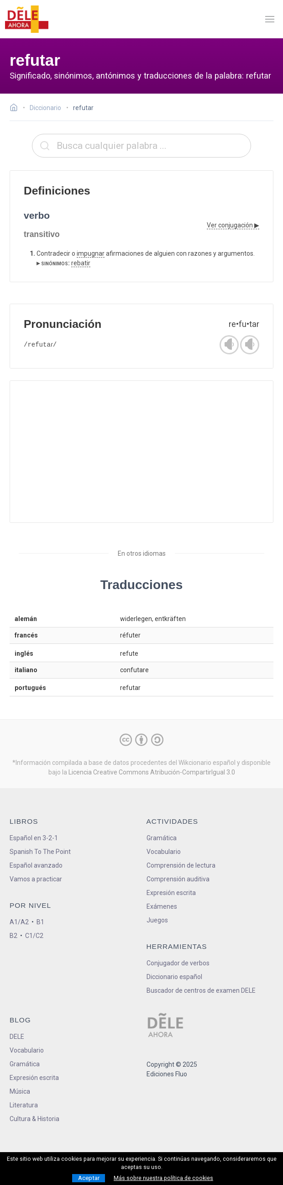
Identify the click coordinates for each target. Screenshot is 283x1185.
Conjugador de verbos (178, 963)
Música (20, 1091)
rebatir (80, 263)
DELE (17, 1036)
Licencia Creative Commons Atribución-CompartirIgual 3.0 (151, 772)
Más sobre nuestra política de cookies (163, 1178)
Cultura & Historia (34, 1118)
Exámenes (162, 906)
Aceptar (89, 1177)
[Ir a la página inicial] (16, 108)
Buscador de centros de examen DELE (201, 990)
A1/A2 (19, 922)
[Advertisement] (141, 452)
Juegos (157, 920)
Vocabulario (164, 851)
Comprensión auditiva (178, 879)
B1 (40, 922)
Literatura (24, 1105)
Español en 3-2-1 (34, 838)
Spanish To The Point (40, 851)
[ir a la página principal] (26, 19)
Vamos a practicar (36, 879)
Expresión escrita (171, 892)
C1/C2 (34, 935)
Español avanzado (36, 865)
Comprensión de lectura (181, 865)
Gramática (162, 838)
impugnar (91, 253)
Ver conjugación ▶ (233, 225)
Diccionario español (174, 976)
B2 (13, 935)
